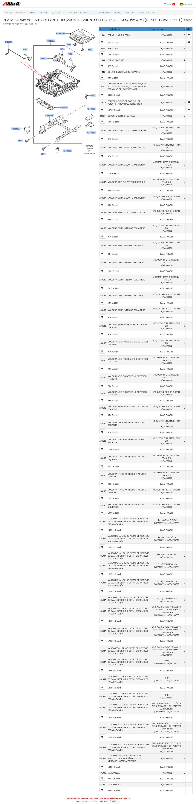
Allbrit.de (8, 13)
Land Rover (21, 13)
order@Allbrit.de (112, 801)
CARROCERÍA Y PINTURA (81, 13)
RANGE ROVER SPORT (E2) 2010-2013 (47, 13)
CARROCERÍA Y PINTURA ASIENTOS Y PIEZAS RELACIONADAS (125, 13)
